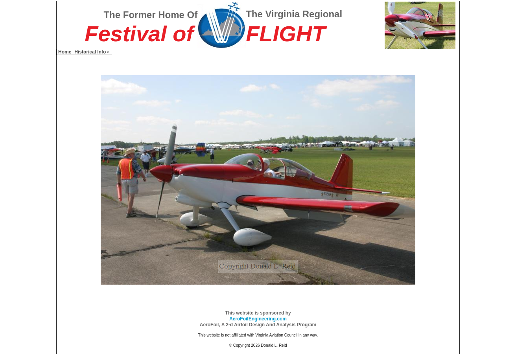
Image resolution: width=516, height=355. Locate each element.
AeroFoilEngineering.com (258, 319)
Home (64, 52)
